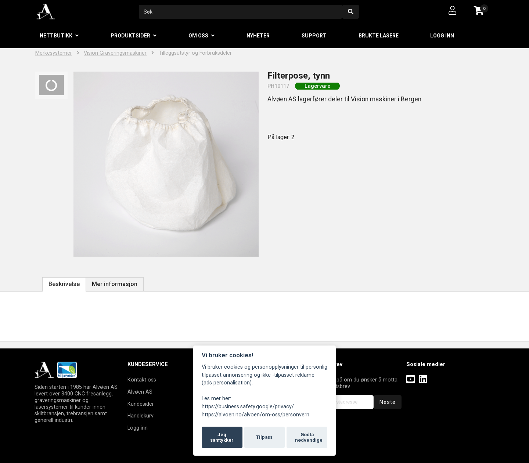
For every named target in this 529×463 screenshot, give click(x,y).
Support (314, 36)
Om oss (198, 36)
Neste (387, 402)
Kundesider (140, 404)
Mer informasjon (114, 284)
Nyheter (258, 36)
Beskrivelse (64, 284)
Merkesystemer (53, 53)
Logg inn (442, 36)
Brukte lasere (379, 36)
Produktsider (130, 36)
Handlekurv (140, 416)
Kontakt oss (141, 380)
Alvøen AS (139, 392)
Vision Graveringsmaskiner (115, 53)
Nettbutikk (56, 36)
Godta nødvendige (309, 437)
